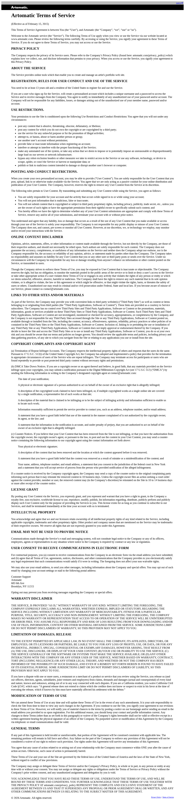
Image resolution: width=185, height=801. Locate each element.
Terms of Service (168, 797)
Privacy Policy (156, 797)
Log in (179, 3)
